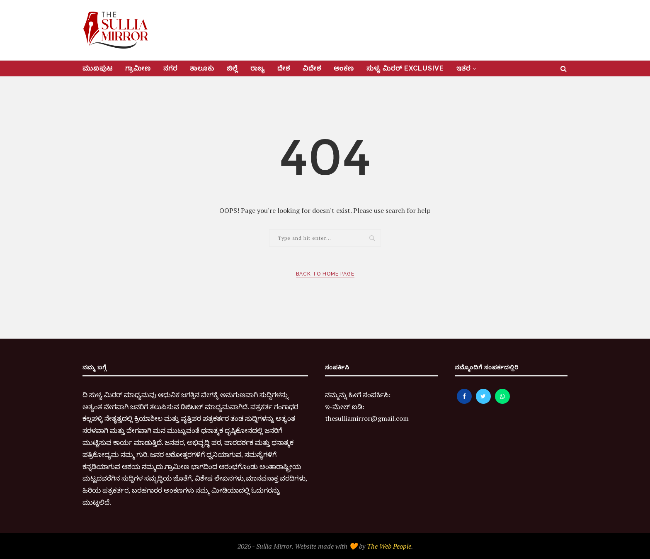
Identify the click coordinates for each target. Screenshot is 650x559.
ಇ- (328, 406)
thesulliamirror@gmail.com (367, 418)
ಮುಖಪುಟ (97, 68)
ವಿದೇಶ (312, 68)
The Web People (389, 546)
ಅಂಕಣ (344, 68)
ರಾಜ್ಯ (257, 68)
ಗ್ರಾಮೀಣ (138, 68)
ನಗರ (170, 68)
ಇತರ (463, 68)
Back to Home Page (325, 274)
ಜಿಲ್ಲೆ (232, 68)
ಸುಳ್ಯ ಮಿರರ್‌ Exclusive (405, 68)
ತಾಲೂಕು (202, 68)
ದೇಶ (283, 68)
